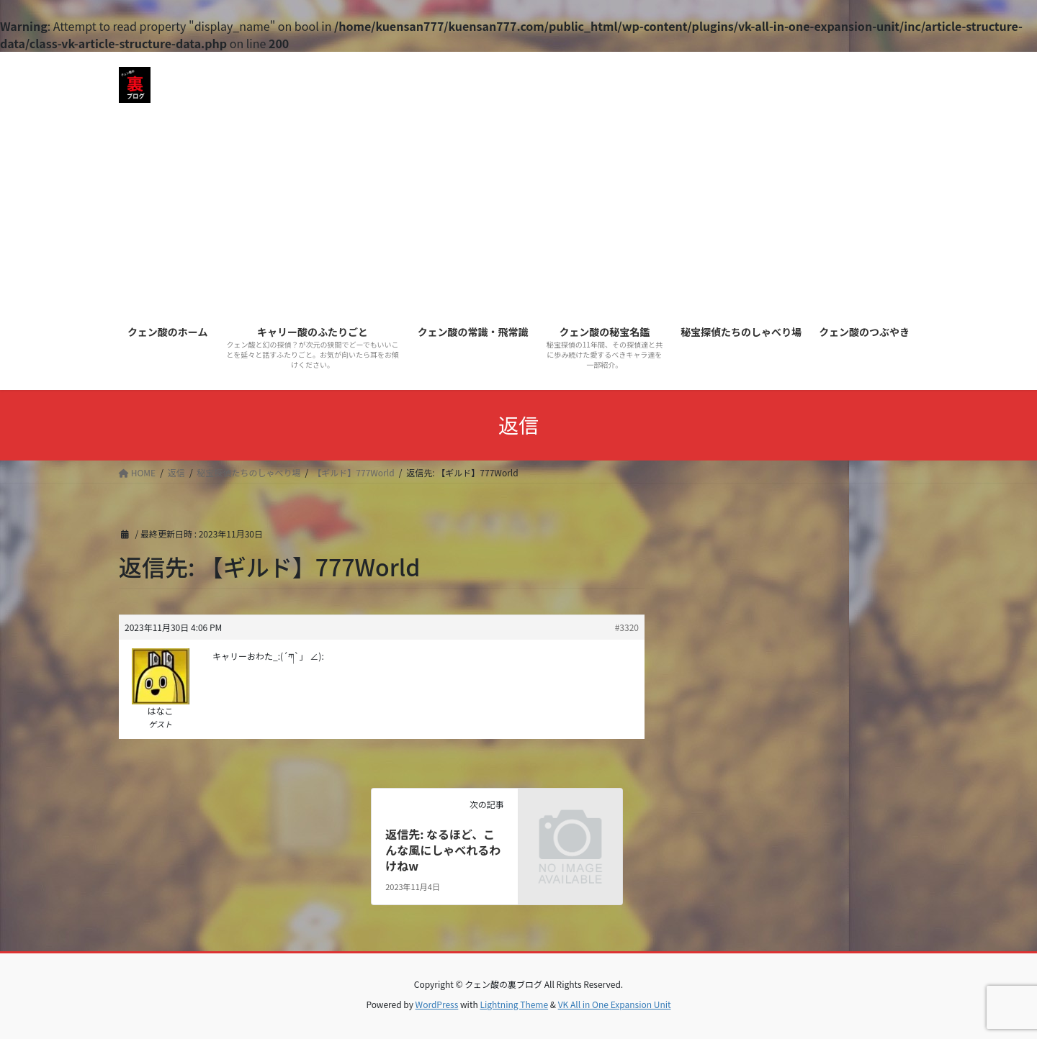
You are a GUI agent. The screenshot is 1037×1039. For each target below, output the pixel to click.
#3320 (627, 627)
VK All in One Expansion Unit (614, 1004)
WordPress (437, 1004)
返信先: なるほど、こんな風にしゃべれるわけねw (442, 850)
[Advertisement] (518, 207)
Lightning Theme (514, 1004)
